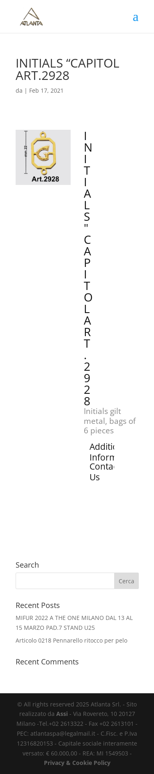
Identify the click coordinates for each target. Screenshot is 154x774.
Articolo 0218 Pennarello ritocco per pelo (71, 640)
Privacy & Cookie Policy (77, 763)
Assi (62, 714)
